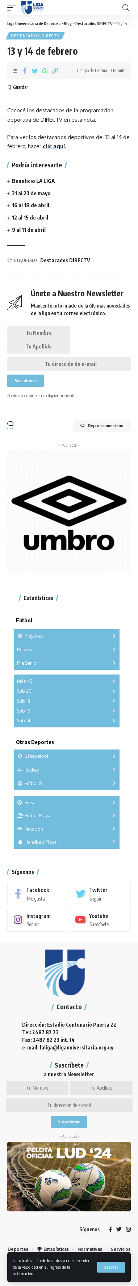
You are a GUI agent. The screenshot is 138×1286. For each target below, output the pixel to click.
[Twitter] (100, 894)
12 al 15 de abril (30, 217)
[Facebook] (37, 894)
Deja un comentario (102, 425)
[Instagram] (37, 920)
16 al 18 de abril (30, 205)
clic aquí (54, 146)
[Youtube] (100, 920)
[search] (126, 7)
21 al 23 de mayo (31, 193)
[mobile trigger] (13, 7)
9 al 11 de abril (29, 229)
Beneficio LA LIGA (33, 181)
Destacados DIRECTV (35, 36)
